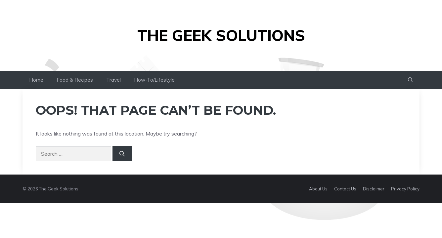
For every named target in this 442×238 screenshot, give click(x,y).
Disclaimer (373, 188)
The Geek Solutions (221, 35)
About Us (318, 188)
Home (36, 80)
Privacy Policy (405, 188)
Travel (113, 80)
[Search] (122, 153)
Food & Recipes (75, 80)
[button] (410, 80)
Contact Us (345, 188)
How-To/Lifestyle (154, 80)
